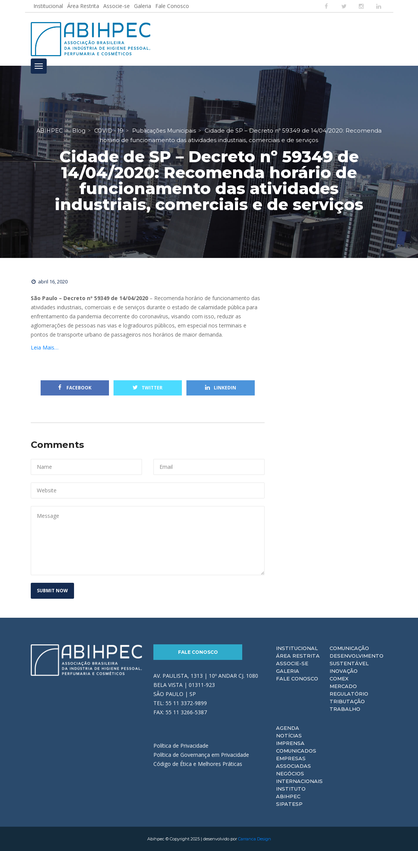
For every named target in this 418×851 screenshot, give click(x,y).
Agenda (287, 728)
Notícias (289, 735)
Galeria (142, 5)
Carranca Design (254, 839)
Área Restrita (83, 5)
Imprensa (290, 743)
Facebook (74, 387)
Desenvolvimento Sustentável (356, 659)
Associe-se (116, 5)
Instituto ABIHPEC (291, 792)
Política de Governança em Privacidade (201, 754)
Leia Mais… (44, 347)
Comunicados (296, 751)
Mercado (343, 686)
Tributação (347, 701)
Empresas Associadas (293, 762)
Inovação (344, 671)
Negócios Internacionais (299, 777)
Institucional (48, 5)
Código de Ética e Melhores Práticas (197, 763)
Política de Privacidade (180, 745)
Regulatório (349, 694)
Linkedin (220, 387)
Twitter (147, 387)
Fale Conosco (172, 5)
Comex (339, 678)
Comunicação (349, 648)
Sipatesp (289, 804)
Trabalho (345, 709)
